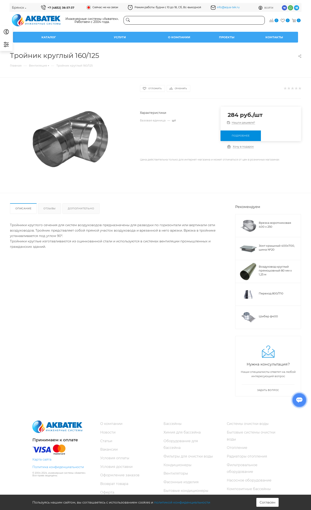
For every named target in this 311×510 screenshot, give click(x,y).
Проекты (226, 37)
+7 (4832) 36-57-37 (61, 7)
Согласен (267, 502)
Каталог (48, 37)
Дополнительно (81, 208)
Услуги (120, 37)
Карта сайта (41, 459)
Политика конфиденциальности (58, 467)
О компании (179, 37)
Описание (23, 208)
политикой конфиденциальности (182, 502)
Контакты (274, 37)
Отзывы (49, 208)
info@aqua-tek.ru (228, 7)
